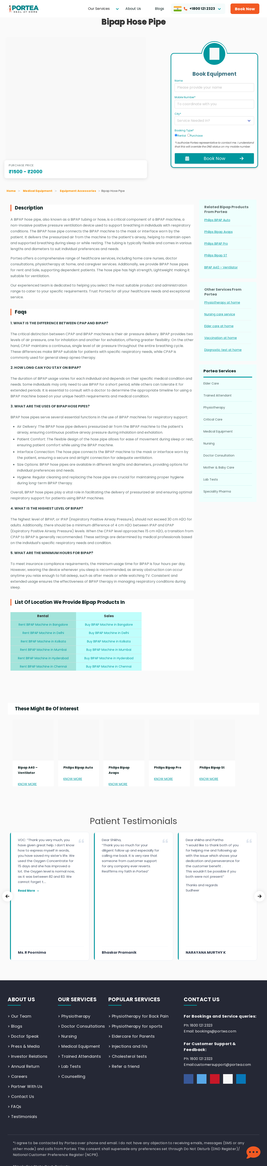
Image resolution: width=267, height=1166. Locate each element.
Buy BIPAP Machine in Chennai (109, 666)
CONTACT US (202, 949)
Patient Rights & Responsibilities (106, 1133)
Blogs (159, 8)
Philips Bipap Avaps (218, 232)
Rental (180, 135)
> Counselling (71, 1026)
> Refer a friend (124, 1016)
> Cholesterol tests (127, 1006)
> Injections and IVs (128, 996)
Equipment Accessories (78, 191)
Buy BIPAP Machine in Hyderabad (109, 658)
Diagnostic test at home (223, 350)
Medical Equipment (37, 191)
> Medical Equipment (79, 996)
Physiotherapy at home (222, 302)
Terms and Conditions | (56, 1133)
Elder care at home (219, 326)
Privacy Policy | (21, 1133)
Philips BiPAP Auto (217, 220)
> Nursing (67, 986)
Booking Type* (184, 130)
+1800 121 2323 (194, 8)
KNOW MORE (27, 784)
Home (11, 191)
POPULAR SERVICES (134, 949)
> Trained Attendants (79, 1006)
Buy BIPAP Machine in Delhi (109, 633)
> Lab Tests (69, 1016)
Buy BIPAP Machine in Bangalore (109, 624)
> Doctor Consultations (81, 976)
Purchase (195, 135)
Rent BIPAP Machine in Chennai (43, 666)
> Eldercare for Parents (131, 986)
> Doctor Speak (23, 986)
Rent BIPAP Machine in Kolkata (43, 641)
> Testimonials (22, 1066)
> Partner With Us (25, 1036)
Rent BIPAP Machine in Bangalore (43, 624)
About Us (133, 8)
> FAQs (14, 1056)
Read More (29, 891)
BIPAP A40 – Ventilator (221, 267)
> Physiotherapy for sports (135, 976)
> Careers (18, 1026)
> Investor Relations (28, 1006)
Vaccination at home (220, 338)
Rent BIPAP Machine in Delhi (43, 633)
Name (179, 80)
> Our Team (19, 966)
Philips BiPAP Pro (216, 243)
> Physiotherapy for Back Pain (138, 966)
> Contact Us (21, 1046)
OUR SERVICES (77, 949)
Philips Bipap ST (215, 255)
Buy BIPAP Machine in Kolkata (109, 641)
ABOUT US (21, 949)
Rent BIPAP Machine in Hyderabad (43, 658)
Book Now (245, 9)
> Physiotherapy (74, 966)
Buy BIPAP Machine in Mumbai (108, 649)
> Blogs (15, 976)
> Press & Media (24, 996)
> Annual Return (23, 1016)
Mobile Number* (185, 97)
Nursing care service (219, 314)
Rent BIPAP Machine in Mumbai (43, 649)
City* (178, 114)
